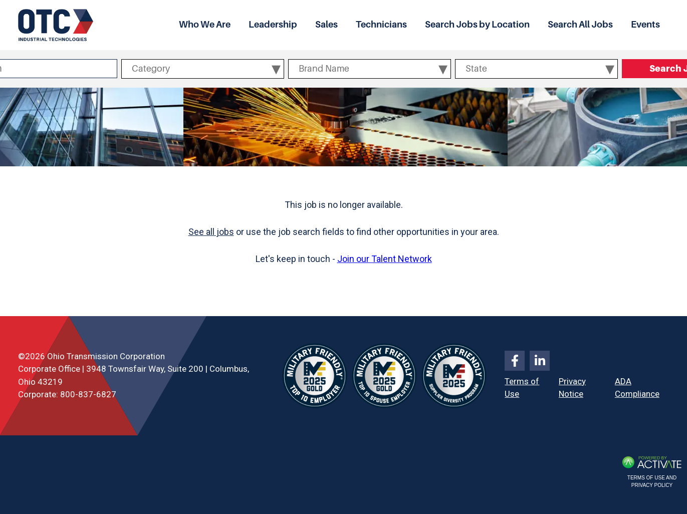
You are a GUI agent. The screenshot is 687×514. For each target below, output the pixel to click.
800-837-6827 (88, 394)
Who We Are (205, 25)
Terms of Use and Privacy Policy (651, 481)
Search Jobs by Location (477, 25)
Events (645, 25)
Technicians (381, 25)
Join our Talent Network (384, 258)
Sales (326, 25)
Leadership (273, 25)
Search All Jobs (580, 25)
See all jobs (211, 231)
